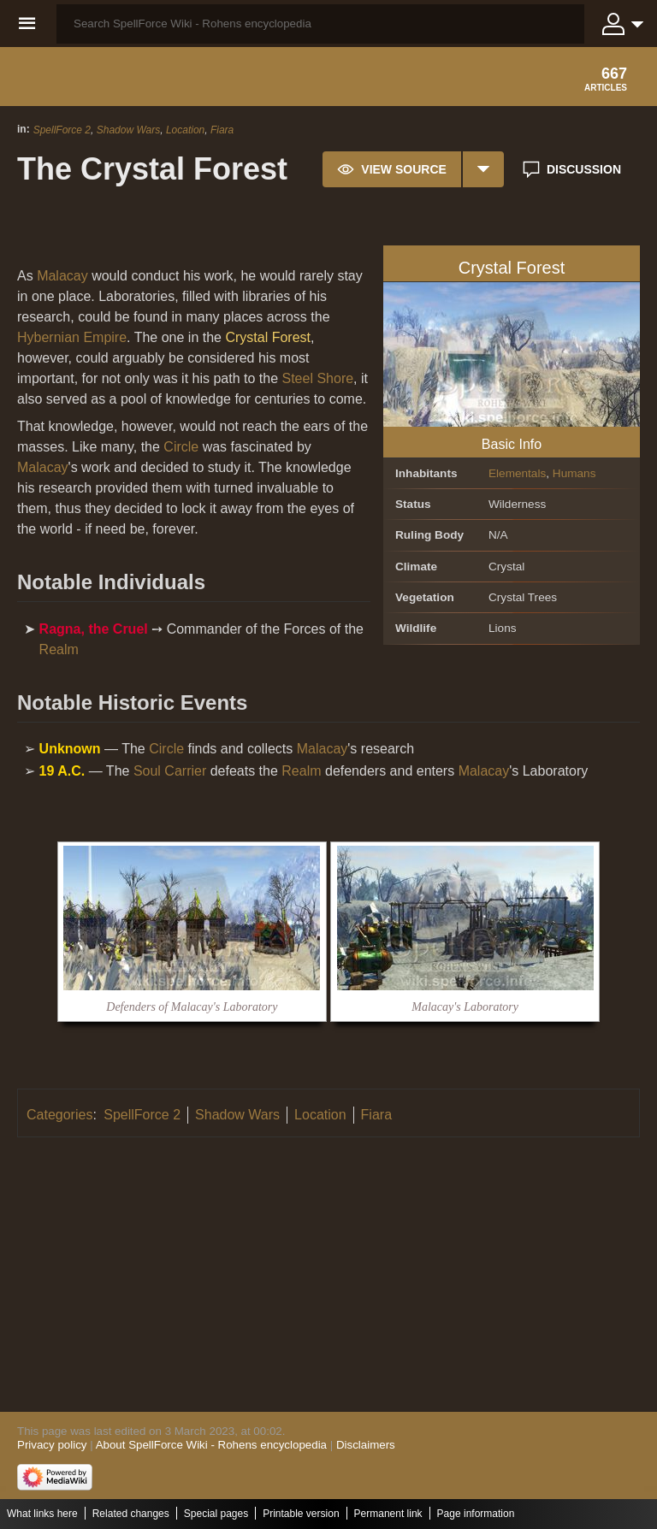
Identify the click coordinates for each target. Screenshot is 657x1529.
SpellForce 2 (62, 130)
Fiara (222, 130)
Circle (180, 447)
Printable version (301, 1514)
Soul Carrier (169, 771)
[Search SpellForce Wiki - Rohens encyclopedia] (320, 24)
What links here (42, 1514)
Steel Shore (318, 378)
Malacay (62, 276)
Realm (59, 649)
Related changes (130, 1514)
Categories (59, 1114)
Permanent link (388, 1514)
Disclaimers (365, 1444)
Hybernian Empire (72, 337)
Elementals (517, 473)
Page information (476, 1514)
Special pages (216, 1514)
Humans (574, 473)
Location (185, 130)
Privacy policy (51, 1444)
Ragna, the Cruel (93, 629)
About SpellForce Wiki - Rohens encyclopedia (211, 1444)
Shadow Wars (128, 130)
